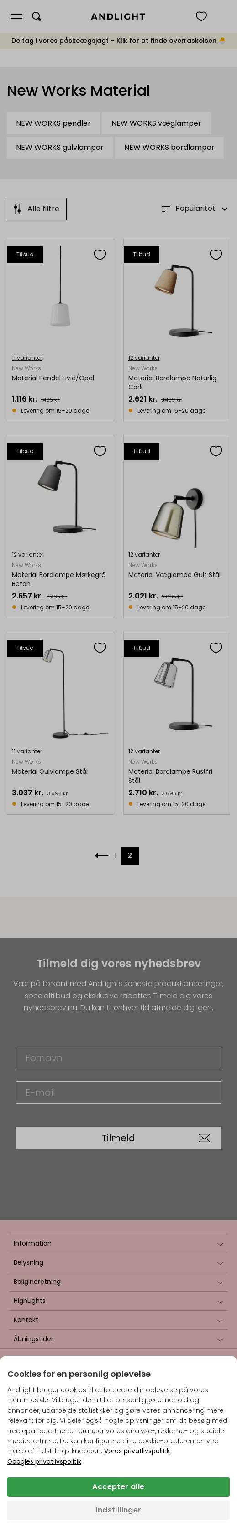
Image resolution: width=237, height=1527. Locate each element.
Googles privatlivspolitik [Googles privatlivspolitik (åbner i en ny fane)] (44, 1461)
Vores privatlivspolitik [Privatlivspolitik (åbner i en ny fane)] (137, 1451)
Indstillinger (118, 1510)
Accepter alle (118, 1486)
